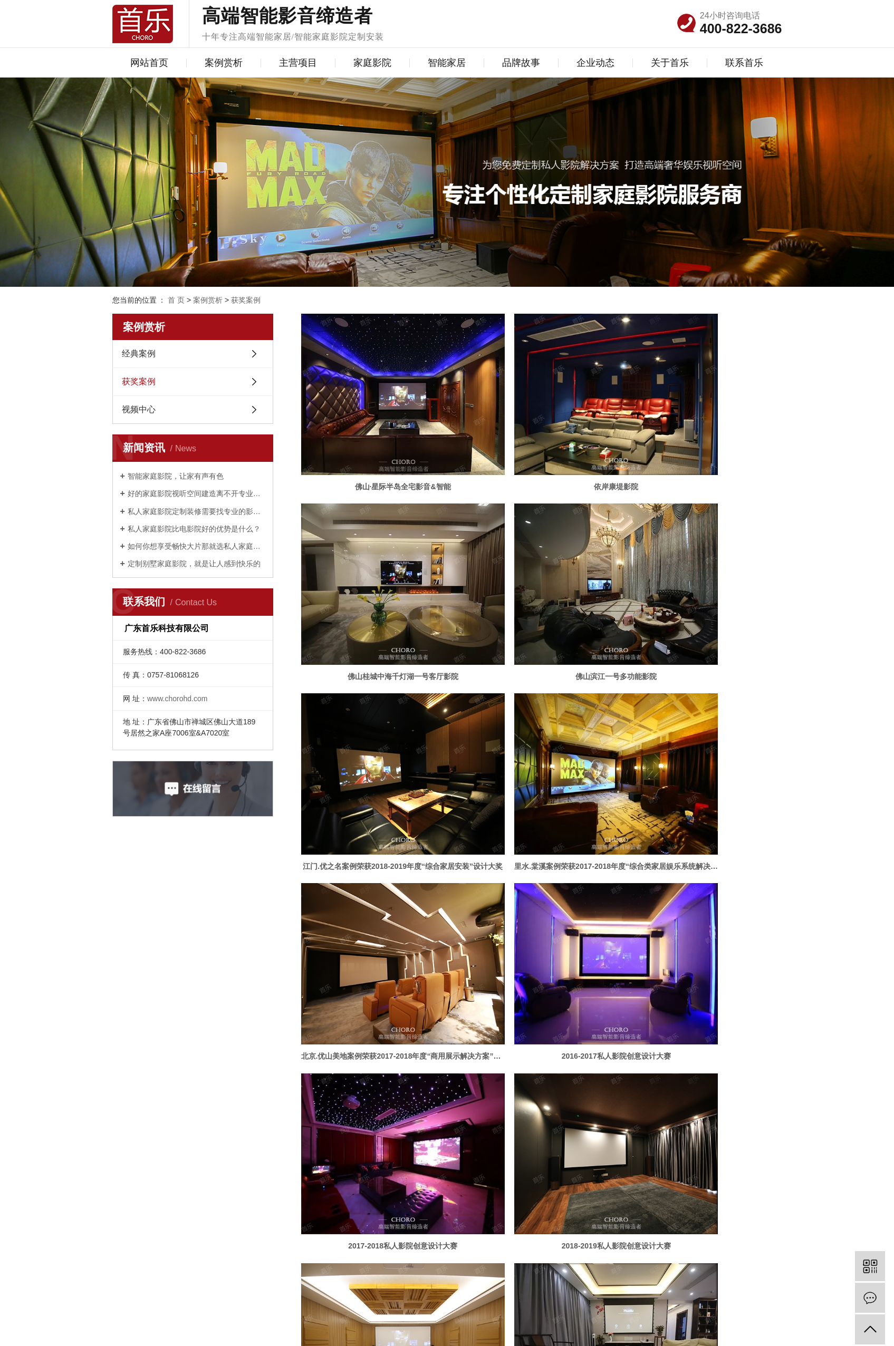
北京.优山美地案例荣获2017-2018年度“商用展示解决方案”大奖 (378, 748)
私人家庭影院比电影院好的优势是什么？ (194, 529)
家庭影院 (372, 62)
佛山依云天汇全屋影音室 (704, 898)
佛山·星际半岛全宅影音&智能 (378, 447)
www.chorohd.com (177, 698)
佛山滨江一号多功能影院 (377, 597)
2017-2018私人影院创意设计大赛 (705, 748)
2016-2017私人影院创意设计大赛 (541, 748)
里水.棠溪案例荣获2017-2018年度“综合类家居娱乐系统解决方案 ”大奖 (705, 597)
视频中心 (139, 409)
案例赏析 (224, 62)
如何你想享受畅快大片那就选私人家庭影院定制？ (196, 546)
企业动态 (595, 62)
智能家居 (447, 62)
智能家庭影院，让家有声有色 (176, 476)
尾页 (571, 1084)
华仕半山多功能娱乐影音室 (704, 1048)
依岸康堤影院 (541, 447)
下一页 (538, 1084)
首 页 (176, 300)
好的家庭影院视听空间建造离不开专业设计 (196, 493)
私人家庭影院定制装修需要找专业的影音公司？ (196, 511)
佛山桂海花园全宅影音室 (541, 898)
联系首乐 (744, 62)
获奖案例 (246, 300)
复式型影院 (377, 1048)
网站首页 (149, 62)
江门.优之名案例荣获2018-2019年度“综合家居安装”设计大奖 (541, 597)
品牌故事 (521, 62)
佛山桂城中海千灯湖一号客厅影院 (704, 447)
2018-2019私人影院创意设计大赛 (377, 898)
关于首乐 (670, 62)
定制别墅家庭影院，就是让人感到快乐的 (194, 563)
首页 (467, 1084)
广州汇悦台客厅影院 (541, 1048)
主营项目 (298, 62)
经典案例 (139, 353)
